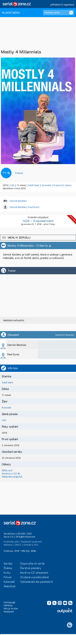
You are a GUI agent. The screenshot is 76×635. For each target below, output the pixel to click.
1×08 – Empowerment (38, 221)
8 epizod (58, 185)
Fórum (8, 577)
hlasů (19, 173)
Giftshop (8, 605)
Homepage (9, 602)
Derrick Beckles (18, 201)
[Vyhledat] (71, 13)
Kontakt (27, 544)
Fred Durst (33, 207)
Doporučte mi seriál (32, 563)
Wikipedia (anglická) (12, 476)
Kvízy (7, 572)
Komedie (46, 185)
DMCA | (19, 544)
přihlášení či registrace (62, 4)
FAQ (36, 544)
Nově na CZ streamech (34, 572)
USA (12, 185)
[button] (38, 237)
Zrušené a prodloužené (34, 577)
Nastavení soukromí (31, 541)
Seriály (8, 563)
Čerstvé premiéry (30, 568)
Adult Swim (33, 185)
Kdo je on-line (11, 608)
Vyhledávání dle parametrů (36, 581)
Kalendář (9, 581)
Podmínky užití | (12, 541)
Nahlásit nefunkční (13, 320)
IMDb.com (7, 470)
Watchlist (10, 586)
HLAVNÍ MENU (11, 12)
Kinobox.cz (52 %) (11, 473)
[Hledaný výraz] (58, 12)
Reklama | (9, 544)
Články (8, 568)
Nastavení (9, 611)
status (68, 185)
